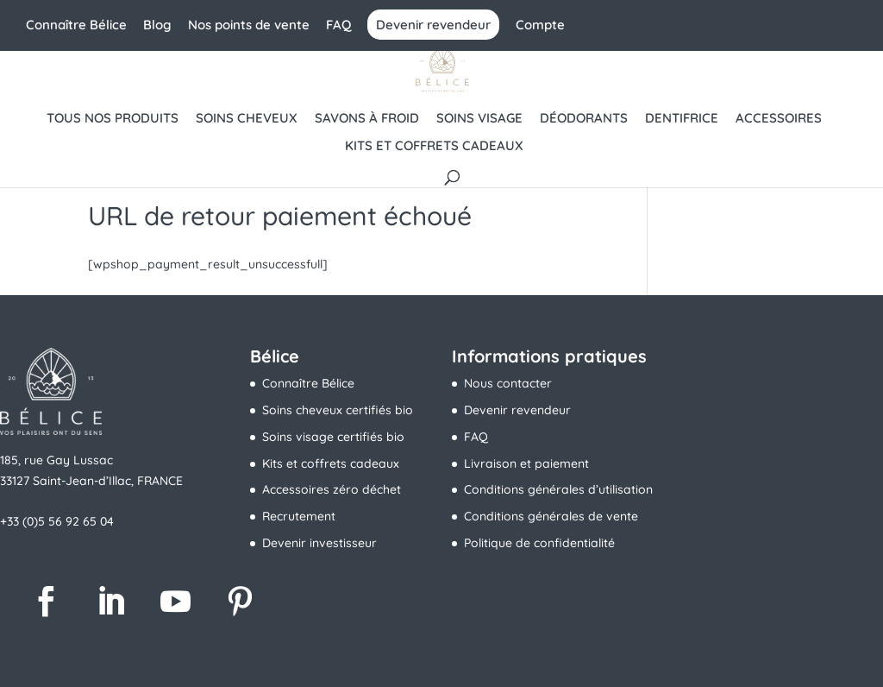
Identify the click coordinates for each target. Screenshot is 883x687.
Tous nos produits (112, 119)
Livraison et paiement (526, 463)
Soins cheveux (246, 119)
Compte (540, 25)
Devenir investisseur (319, 543)
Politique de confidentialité (539, 543)
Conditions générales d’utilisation (558, 489)
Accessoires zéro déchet (331, 489)
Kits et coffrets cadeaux (434, 147)
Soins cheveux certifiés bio (337, 410)
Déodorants (584, 119)
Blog (157, 25)
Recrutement (298, 516)
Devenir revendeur (433, 24)
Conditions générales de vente (551, 516)
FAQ (338, 25)
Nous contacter (508, 383)
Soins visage (479, 119)
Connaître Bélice (76, 25)
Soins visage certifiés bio (333, 436)
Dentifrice (681, 119)
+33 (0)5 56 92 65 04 (57, 521)
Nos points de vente (249, 25)
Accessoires (779, 119)
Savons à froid (367, 119)
